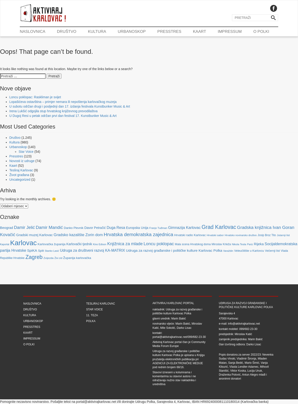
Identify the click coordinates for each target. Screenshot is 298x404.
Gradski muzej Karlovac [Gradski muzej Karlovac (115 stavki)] (34, 235)
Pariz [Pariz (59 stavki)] (250, 244)
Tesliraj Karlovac (21, 170)
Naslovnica (32, 31)
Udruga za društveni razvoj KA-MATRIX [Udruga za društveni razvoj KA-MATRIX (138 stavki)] (92, 250)
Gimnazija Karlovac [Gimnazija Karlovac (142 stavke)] (184, 227)
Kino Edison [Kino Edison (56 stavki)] (99, 244)
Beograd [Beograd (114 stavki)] (6, 228)
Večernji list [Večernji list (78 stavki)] (272, 250)
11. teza (92, 315)
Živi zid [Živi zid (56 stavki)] (58, 258)
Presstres (169, 31)
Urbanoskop (132, 31)
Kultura (97, 31)
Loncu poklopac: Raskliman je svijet (35, 97)
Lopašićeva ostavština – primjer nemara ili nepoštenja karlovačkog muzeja (63, 102)
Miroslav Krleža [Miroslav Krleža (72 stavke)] (221, 244)
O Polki (261, 31)
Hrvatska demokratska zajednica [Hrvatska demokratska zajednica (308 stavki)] (138, 234)
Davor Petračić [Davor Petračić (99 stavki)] (95, 228)
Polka (90, 321)
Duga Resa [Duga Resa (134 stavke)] (116, 228)
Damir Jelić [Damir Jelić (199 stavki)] (24, 227)
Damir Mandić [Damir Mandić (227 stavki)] (49, 227)
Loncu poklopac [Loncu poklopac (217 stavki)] (159, 243)
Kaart (199, 31)
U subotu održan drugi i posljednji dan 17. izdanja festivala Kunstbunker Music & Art (69, 106)
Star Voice (26, 151)
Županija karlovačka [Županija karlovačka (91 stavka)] (77, 258)
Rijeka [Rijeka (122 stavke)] (259, 244)
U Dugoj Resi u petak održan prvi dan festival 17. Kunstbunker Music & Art (63, 116)
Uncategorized (19, 179)
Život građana (19, 175)
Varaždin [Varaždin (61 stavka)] (228, 250)
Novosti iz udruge (21, 161)
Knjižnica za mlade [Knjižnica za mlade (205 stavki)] (125, 243)
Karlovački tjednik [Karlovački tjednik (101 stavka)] (79, 244)
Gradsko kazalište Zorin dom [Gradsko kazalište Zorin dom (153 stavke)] (78, 235)
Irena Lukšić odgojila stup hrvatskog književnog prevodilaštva (53, 111)
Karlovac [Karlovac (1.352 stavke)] (23, 243)
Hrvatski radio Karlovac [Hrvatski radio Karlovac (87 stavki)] (190, 235)
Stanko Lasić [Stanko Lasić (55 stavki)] (52, 250)
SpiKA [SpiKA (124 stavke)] (32, 250)
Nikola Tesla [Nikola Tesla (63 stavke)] (239, 244)
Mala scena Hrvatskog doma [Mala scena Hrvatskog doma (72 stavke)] (193, 244)
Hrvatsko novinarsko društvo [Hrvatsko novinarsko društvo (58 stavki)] (241, 235)
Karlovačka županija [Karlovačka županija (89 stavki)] (52, 244)
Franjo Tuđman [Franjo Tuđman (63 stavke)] (158, 228)
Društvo (66, 31)
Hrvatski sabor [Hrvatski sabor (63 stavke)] (215, 235)
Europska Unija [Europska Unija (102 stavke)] (137, 228)
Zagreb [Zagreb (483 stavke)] (34, 257)
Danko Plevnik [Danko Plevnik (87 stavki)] (74, 228)
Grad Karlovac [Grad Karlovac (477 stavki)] (219, 227)
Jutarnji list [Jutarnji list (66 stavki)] (283, 235)
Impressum (230, 31)
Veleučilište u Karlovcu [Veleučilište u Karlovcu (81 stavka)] (249, 250)
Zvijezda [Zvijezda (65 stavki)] (49, 257)
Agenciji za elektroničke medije (177, 363)
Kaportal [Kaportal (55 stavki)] (4, 244)
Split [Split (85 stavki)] (41, 250)
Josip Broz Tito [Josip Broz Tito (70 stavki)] (267, 235)
